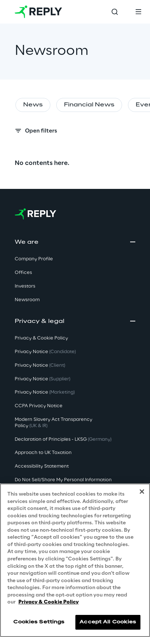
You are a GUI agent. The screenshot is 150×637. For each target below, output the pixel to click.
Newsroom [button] (27, 300)
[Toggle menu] (138, 12)
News (33, 105)
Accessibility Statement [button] (42, 466)
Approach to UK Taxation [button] (43, 452)
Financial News (89, 105)
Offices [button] (23, 272)
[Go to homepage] (38, 12)
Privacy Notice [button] (45, 351)
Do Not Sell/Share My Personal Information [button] (63, 480)
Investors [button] (25, 286)
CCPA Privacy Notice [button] (39, 406)
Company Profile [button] (34, 259)
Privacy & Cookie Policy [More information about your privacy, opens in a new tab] (48, 602)
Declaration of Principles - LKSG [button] (63, 439)
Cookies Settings (38, 622)
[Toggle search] (114, 12)
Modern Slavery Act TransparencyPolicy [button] (53, 422)
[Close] (142, 492)
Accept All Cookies (107, 622)
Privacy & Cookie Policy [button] (41, 338)
